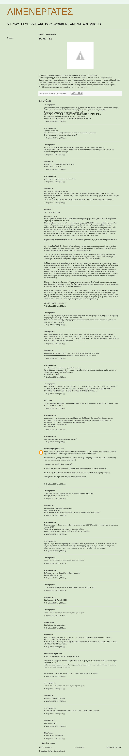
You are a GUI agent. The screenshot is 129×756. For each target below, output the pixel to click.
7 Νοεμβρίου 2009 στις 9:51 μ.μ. (55, 442)
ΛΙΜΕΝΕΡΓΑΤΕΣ (40, 11)
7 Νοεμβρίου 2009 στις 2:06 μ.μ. (55, 138)
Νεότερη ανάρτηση (45, 747)
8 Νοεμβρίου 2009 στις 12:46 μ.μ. (55, 590)
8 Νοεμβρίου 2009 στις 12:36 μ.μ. (55, 578)
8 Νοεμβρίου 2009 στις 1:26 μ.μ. (55, 603)
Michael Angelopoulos (52, 449)
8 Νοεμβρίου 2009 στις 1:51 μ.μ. (55, 628)
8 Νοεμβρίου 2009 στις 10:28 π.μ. (55, 515)
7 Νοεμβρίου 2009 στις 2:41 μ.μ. (55, 203)
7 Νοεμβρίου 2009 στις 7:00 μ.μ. (55, 429)
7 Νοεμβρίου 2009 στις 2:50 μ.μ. (55, 306)
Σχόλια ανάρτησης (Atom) (56, 751)
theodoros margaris (51, 654)
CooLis (47, 622)
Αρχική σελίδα (79, 747)
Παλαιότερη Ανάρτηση (113, 747)
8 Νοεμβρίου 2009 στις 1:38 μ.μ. (55, 615)
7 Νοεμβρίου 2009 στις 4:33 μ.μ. (55, 394)
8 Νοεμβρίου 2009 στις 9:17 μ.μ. (55, 739)
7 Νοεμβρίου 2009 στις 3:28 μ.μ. (55, 358)
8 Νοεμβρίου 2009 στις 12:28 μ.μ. (55, 551)
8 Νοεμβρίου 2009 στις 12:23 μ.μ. (55, 534)
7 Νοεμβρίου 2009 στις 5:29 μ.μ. (55, 408)
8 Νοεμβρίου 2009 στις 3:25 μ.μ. (55, 714)
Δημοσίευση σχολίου (49, 743)
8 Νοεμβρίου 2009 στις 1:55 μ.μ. (55, 647)
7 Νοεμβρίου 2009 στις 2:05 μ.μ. (55, 121)
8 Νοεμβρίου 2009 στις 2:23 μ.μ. (55, 701)
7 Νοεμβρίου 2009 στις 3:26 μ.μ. (55, 344)
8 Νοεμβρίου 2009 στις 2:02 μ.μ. (55, 676)
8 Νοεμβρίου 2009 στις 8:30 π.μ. (55, 484)
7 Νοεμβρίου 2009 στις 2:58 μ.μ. (55, 325)
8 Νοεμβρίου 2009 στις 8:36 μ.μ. (55, 726)
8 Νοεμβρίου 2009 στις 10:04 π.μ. (55, 498)
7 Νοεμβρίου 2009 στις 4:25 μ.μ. (55, 377)
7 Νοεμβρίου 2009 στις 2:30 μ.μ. (55, 182)
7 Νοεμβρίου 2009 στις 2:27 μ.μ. (55, 169)
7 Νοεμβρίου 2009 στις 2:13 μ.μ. (55, 155)
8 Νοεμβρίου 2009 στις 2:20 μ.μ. (55, 689)
